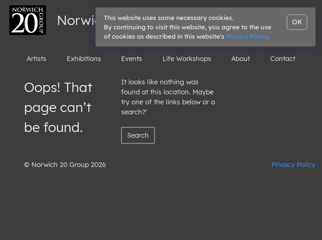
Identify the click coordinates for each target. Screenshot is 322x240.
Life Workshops (187, 58)
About (240, 58)
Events (131, 58)
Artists (36, 58)
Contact (282, 58)
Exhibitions (84, 58)
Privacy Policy (293, 164)
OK (297, 22)
